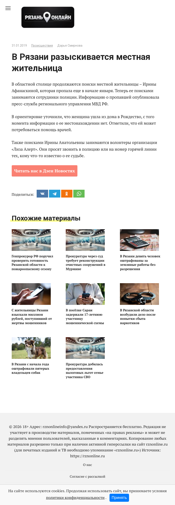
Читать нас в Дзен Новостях (44, 171)
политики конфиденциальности (75, 497)
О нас (87, 464)
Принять (119, 497)
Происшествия (42, 45)
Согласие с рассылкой (87, 476)
